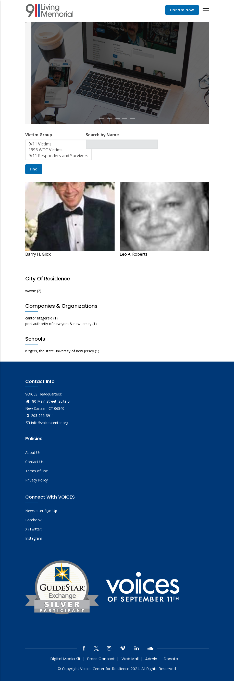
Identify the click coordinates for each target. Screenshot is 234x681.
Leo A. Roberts (133, 254)
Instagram (33, 538)
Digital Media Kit (66, 658)
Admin (151, 658)
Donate (171, 658)
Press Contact (101, 658)
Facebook (33, 519)
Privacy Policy (36, 480)
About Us (33, 452)
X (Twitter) (33, 529)
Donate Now (182, 10)
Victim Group (38, 135)
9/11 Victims (58, 144)
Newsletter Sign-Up (41, 510)
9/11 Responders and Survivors (58, 156)
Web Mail (130, 658)
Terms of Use (36, 470)
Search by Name (102, 135)
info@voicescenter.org (46, 422)
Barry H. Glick (38, 254)
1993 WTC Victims (58, 150)
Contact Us (34, 461)
